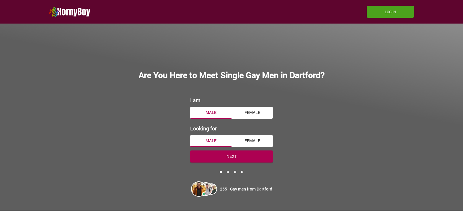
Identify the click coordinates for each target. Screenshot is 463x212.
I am (195, 100)
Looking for (203, 128)
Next (231, 156)
